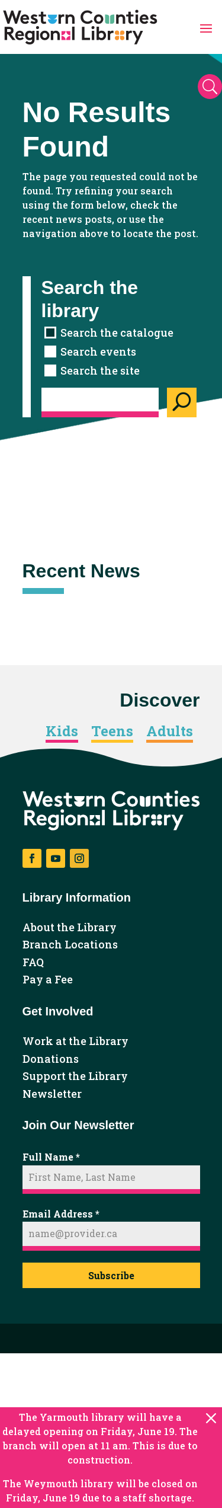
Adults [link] (169, 731)
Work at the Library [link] (75, 1041)
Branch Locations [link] (70, 944)
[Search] (182, 402)
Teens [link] (112, 731)
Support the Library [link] (75, 1076)
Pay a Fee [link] (47, 979)
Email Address (60, 1213)
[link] (80, 27)
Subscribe (111, 1275)
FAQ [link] (33, 962)
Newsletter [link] (52, 1094)
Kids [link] (62, 731)
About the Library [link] (69, 927)
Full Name (51, 1157)
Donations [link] (50, 1059)
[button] (206, 27)
